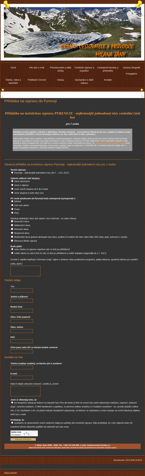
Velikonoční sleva (22, 225)
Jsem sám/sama (22, 181)
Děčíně (17, 201)
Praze (17, 209)
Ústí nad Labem (21, 205)
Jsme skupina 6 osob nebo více (29, 193)
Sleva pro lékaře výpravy (25, 241)
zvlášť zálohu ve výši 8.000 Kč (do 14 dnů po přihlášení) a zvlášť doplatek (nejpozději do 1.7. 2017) (60, 253)
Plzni (16, 213)
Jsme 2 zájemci (21, 185)
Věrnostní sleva (21, 229)
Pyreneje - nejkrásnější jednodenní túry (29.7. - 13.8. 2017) (41, 173)
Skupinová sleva (21, 233)
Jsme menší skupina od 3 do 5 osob (31, 189)
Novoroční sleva (21, 221)
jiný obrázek (16, 435)
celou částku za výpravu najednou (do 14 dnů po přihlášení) (42, 249)
